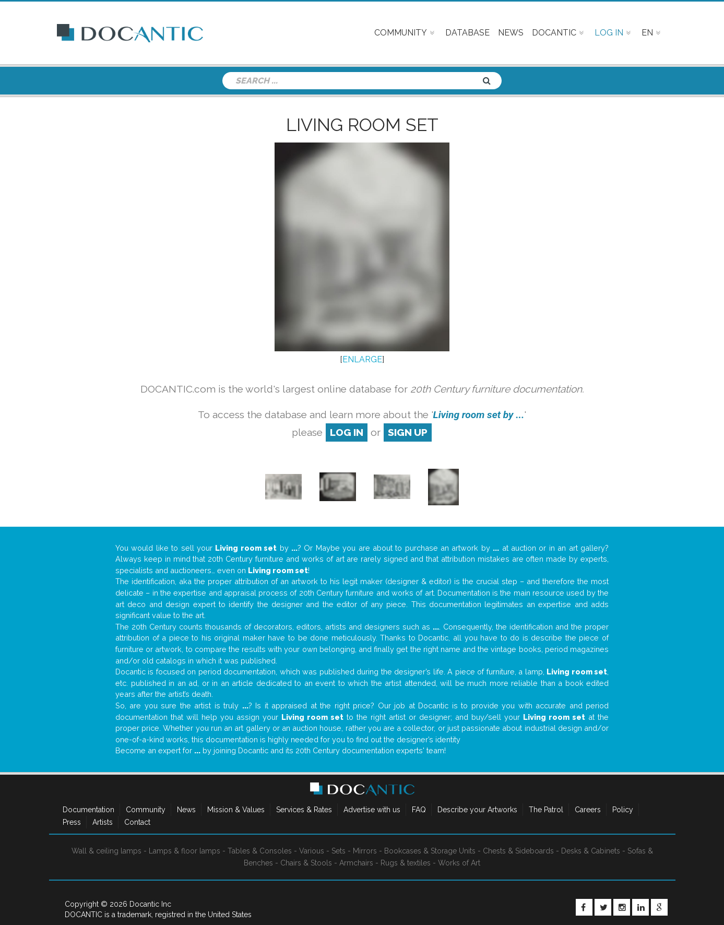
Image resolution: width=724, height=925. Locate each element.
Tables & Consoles (260, 851)
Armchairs (356, 863)
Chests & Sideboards (518, 851)
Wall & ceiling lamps (106, 851)
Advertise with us (371, 809)
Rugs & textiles (406, 863)
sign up (408, 432)
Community (145, 809)
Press (72, 822)
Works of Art (459, 863)
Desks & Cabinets (590, 851)
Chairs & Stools (306, 863)
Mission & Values (236, 809)
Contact (137, 822)
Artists (102, 822)
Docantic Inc (150, 904)
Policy (622, 809)
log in (346, 432)
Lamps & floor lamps (184, 851)
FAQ (419, 809)
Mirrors (365, 851)
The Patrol (546, 809)
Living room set (362, 124)
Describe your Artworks (477, 809)
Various (311, 851)
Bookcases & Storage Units (430, 851)
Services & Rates (304, 809)
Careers (588, 809)
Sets (338, 851)
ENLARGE (362, 359)
